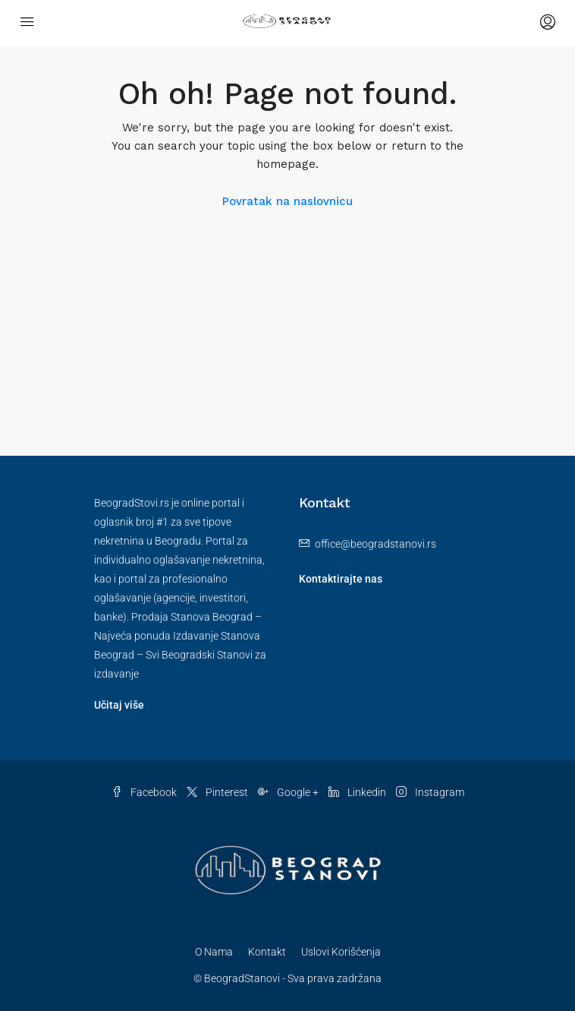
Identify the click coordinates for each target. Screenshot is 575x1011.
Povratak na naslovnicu (287, 201)
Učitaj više (119, 705)
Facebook (144, 792)
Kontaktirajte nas (340, 579)
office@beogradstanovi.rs (375, 544)
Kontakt (267, 952)
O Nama (214, 952)
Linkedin (357, 792)
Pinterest (217, 792)
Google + (288, 792)
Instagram (430, 792)
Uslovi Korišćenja (341, 952)
